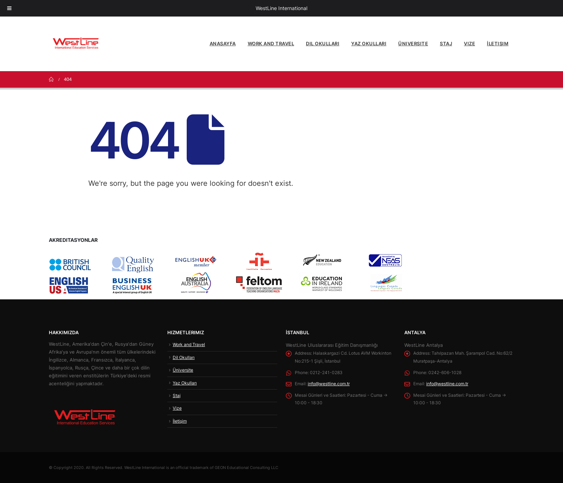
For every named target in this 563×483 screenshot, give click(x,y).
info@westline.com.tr (333, 384)
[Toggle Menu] (9, 8)
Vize (469, 43)
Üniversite (413, 43)
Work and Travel (271, 43)
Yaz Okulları (368, 43)
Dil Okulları (322, 43)
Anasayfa (223, 43)
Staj (446, 43)
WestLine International (281, 8)
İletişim (497, 43)
